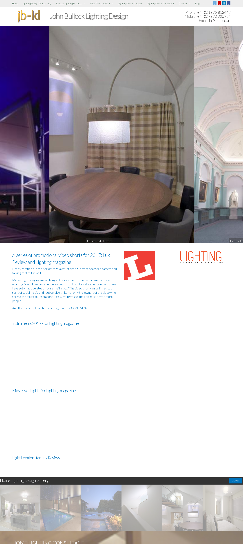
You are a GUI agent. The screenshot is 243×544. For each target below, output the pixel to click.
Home (15, 3)
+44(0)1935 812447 (214, 12)
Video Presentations (100, 3)
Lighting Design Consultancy (37, 3)
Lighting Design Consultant (160, 3)
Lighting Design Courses (130, 3)
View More (235, 481)
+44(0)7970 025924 (214, 16)
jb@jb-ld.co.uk (220, 20)
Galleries (183, 3)
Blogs (198, 3)
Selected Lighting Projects (69, 3)
